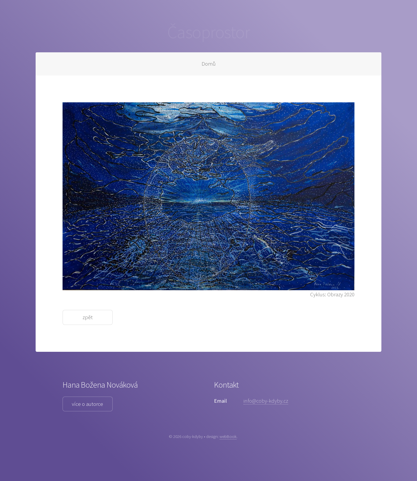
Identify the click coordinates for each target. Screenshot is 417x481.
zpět (88, 317)
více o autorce (87, 404)
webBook (228, 436)
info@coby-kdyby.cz (266, 400)
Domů (209, 63)
